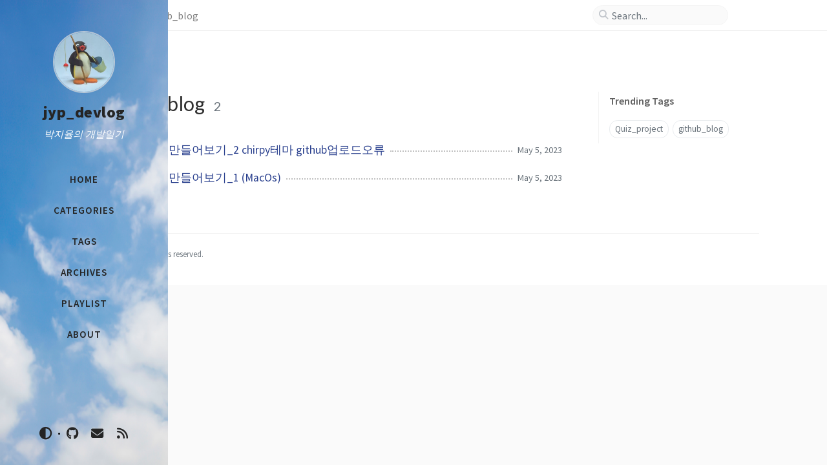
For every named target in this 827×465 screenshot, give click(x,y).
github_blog (698, 121)
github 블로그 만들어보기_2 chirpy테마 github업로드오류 (361, 120)
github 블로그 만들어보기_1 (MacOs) (309, 148)
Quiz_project (700, 99)
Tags (240, 15)
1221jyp (233, 434)
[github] (72, 433)
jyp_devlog (84, 112)
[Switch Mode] (46, 433)
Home (203, 15)
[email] (97, 433)
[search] (707, 15)
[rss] (122, 433)
